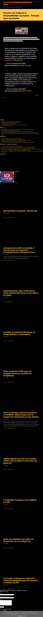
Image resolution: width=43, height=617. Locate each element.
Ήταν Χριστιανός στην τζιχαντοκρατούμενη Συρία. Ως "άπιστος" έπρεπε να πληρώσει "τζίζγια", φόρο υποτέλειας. (20, 132)
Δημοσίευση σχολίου (11, 217)
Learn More (20, 616)
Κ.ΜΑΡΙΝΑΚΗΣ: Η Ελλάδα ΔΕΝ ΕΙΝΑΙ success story (11, 130)
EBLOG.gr (5, 4)
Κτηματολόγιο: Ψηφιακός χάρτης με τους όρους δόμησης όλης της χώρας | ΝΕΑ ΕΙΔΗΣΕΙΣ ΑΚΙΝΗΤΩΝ (19, 148)
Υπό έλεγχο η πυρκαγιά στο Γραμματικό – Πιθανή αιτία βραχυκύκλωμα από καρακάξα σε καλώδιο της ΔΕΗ (20, 580)
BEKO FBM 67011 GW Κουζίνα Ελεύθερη (8, 123)
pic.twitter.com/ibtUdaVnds (14, 60)
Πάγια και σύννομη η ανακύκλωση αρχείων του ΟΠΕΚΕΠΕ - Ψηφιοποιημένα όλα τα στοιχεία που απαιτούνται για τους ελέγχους (21, 414)
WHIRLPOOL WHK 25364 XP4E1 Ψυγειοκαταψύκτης (11, 122)
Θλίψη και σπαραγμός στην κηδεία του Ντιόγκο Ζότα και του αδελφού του (18, 540)
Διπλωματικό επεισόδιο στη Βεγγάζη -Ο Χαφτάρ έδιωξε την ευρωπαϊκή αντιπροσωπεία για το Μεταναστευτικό (19, 250)
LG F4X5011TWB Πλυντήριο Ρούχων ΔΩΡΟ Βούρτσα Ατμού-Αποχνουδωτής (14, 124)
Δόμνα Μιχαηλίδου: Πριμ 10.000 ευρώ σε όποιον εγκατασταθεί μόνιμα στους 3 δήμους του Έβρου (20, 293)
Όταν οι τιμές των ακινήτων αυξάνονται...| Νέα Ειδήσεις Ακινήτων (12, 146)
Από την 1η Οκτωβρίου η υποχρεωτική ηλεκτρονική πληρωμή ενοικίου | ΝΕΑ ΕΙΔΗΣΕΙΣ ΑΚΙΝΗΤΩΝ (18, 147)
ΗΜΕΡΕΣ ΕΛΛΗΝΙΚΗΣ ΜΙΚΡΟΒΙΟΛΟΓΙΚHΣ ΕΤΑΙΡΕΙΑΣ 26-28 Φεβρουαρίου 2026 (16, 140)
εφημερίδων (8, 170)
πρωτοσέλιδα (5, 170)
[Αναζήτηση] (35, 1)
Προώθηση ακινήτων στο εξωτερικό (7, 125)
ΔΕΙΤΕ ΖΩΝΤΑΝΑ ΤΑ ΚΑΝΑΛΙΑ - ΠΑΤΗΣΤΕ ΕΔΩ (20, 211)
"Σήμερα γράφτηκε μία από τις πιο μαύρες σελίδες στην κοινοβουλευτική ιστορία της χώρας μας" (20, 461)
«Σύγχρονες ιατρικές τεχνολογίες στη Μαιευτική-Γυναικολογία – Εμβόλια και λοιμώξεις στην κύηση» (18, 142)
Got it (24, 616)
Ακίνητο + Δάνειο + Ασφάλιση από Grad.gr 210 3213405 (12, 7)
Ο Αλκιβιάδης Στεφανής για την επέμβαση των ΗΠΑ (19, 501)
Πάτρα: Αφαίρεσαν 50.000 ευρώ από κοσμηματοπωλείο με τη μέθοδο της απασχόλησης (17, 373)
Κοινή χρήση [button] (37, 95)
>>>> (39, 217)
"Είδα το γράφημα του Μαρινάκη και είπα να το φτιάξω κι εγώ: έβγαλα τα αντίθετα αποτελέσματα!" (18, 131)
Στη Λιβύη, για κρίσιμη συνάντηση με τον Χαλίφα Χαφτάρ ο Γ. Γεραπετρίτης (19, 333)
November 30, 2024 (24, 65)
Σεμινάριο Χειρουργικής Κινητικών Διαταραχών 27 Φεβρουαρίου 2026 (13, 139)
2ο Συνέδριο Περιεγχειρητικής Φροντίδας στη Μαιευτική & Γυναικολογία (13, 141)
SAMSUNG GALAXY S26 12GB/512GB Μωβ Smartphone (12, 121)
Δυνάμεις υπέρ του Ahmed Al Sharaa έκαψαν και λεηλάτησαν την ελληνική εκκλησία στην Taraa (18, 129)
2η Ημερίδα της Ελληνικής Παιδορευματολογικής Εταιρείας (11, 138)
